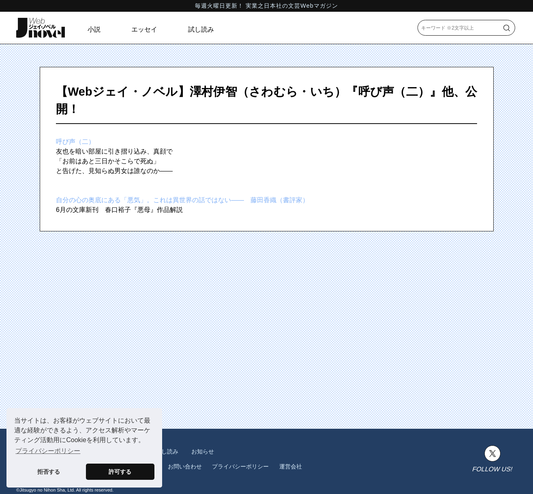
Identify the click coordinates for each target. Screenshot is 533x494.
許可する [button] (120, 471)
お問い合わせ (185, 466)
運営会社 (290, 466)
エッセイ (144, 29)
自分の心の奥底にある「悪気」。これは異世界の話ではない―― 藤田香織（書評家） (182, 200)
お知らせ (202, 451)
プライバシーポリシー (240, 466)
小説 (94, 29)
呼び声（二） (75, 141)
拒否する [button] (48, 471)
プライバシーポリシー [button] (47, 450)
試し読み (201, 29)
